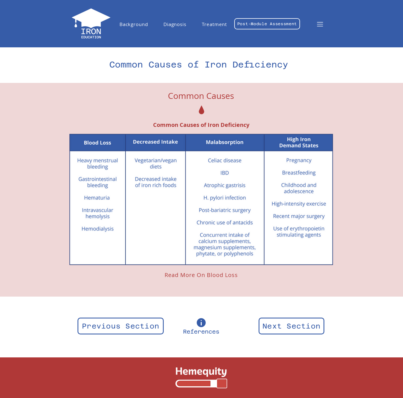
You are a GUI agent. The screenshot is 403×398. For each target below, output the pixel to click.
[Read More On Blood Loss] (201, 274)
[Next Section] (291, 326)
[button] (133, 24)
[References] (201, 326)
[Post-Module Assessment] (267, 23)
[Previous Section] (121, 326)
